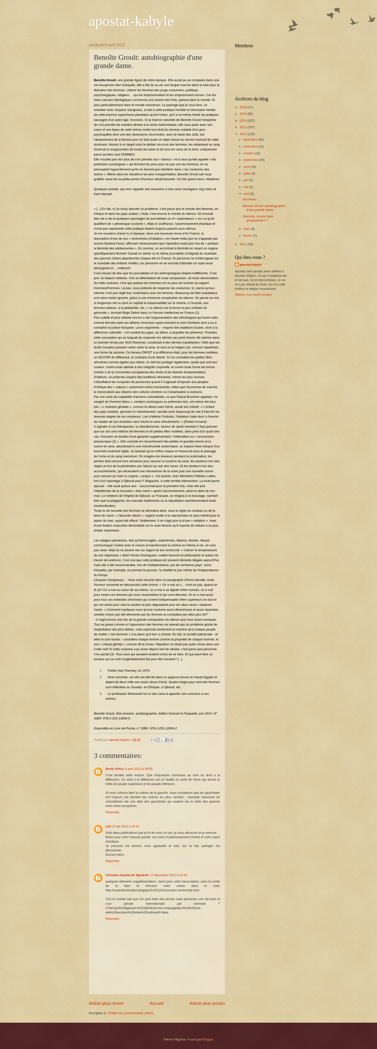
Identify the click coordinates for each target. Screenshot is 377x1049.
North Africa (115, 769)
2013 (243, 127)
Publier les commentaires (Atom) (131, 1013)
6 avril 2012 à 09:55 (138, 769)
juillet (247, 173)
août (246, 166)
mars (247, 229)
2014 (243, 120)
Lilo (108, 826)
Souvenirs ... (251, 199)
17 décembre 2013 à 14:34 (168, 875)
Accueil (156, 1003)
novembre (250, 146)
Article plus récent (106, 1003)
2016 (243, 107)
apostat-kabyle (131, 21)
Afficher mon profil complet (253, 294)
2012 (243, 134)
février (248, 235)
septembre (251, 160)
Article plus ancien (207, 1003)
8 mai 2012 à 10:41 (125, 826)
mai (246, 187)
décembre (250, 139)
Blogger (207, 1039)
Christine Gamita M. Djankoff (127, 875)
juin (246, 180)
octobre (249, 153)
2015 (243, 114)
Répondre (113, 812)
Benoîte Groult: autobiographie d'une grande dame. (264, 207)
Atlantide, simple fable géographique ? (258, 218)
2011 (243, 244)
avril (246, 194)
